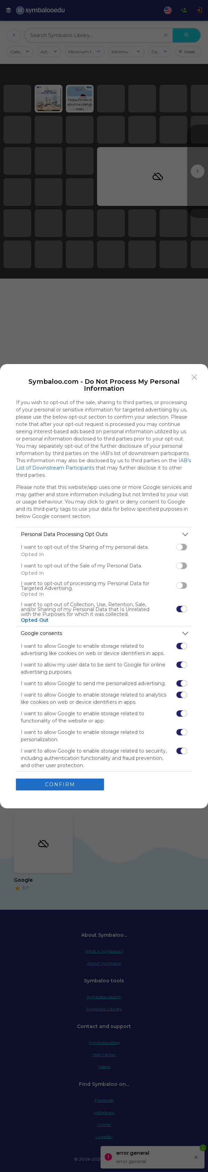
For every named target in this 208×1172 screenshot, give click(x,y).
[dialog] (104, 586)
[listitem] (104, 534)
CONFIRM (60, 784)
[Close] (194, 377)
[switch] (181, 547)
